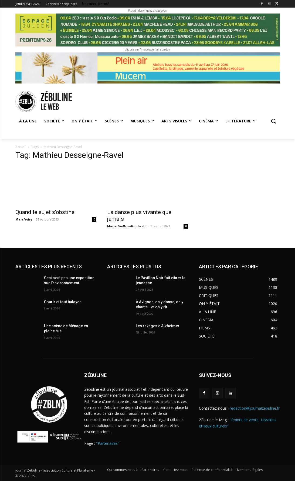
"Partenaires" (107, 443)
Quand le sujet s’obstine (44, 212)
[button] (273, 121)
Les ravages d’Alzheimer (157, 326)
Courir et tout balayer (62, 302)
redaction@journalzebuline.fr (255, 408)
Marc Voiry (23, 219)
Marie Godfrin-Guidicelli (127, 226)
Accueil (20, 147)
